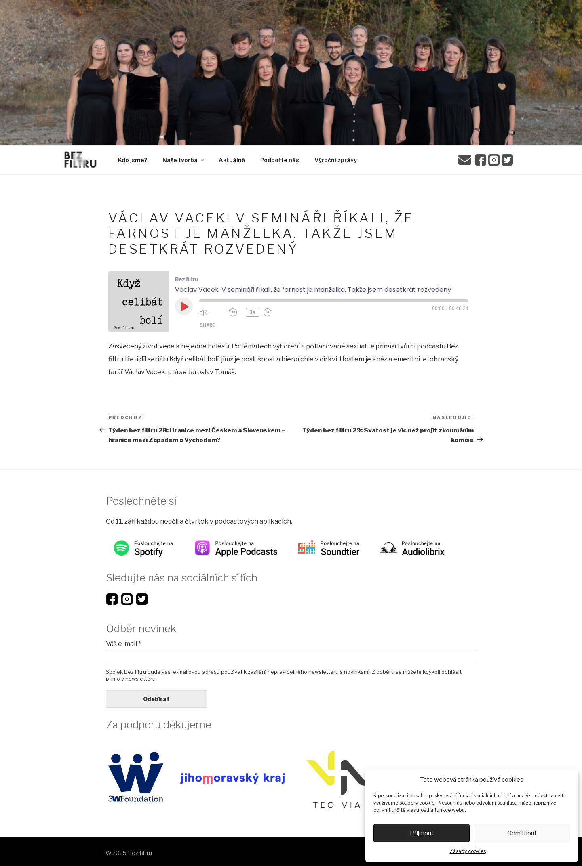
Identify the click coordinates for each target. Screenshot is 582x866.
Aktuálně (232, 160)
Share (207, 325)
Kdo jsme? (132, 160)
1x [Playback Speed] (253, 312)
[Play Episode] (184, 306)
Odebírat (156, 699)
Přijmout (422, 833)
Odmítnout (522, 833)
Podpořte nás (279, 160)
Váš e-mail (123, 644)
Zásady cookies (468, 851)
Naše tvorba (183, 160)
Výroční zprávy (335, 160)
